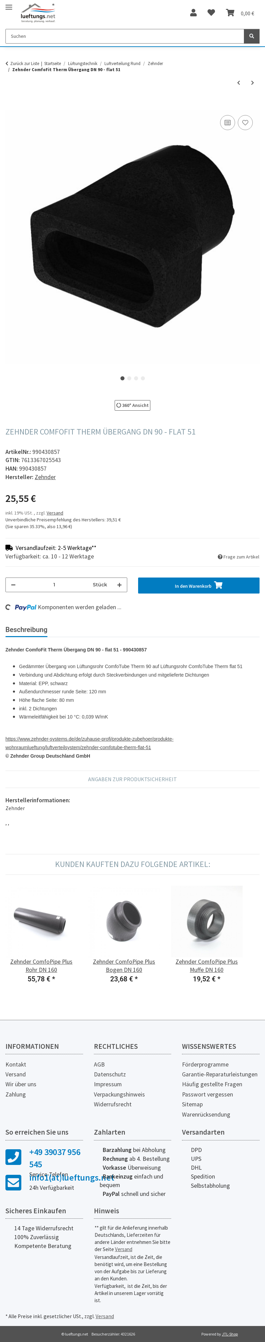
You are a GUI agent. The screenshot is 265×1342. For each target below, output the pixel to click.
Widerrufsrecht (113, 1104)
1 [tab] (122, 378)
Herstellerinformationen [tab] (146, 630)
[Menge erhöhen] (119, 585)
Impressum (108, 1084)
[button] (193, 13)
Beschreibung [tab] (26, 630)
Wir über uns (20, 1084)
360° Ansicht (132, 405)
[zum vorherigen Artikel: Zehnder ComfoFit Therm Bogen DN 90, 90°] (239, 83)
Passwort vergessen (207, 1094)
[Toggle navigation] (8, 4)
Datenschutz (110, 1074)
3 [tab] (136, 378)
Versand (55, 513)
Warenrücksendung (206, 1114)
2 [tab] (129, 378)
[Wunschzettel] (211, 13)
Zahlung (15, 1094)
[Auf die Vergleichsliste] (227, 122)
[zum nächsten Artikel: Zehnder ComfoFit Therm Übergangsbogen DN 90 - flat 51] (253, 83)
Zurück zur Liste (24, 63)
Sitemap (192, 1104)
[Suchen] (124, 36)
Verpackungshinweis (119, 1094)
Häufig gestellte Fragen (212, 1084)
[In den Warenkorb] (10, 106)
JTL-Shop (230, 1334)
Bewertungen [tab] (78, 630)
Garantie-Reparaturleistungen (220, 1074)
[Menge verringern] (13, 585)
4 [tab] (143, 378)
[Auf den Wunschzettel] (245, 122)
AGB (99, 1064)
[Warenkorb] (240, 13)
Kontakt (15, 1064)
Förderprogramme (205, 1064)
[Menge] (54, 585)
